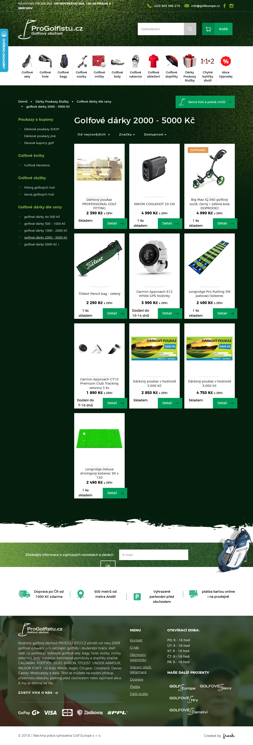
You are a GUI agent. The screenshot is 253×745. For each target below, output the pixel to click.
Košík (223, 29)
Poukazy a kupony (35, 119)
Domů (22, 101)
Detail (112, 223)
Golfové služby (32, 178)
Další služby (139, 694)
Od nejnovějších (94, 134)
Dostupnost (155, 134)
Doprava (136, 679)
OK (108, 566)
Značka (127, 134)
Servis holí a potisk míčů (206, 102)
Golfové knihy (31, 155)
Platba (135, 687)
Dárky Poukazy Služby (52, 101)
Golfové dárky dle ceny (94, 101)
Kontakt (136, 640)
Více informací (204, 724)
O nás (134, 647)
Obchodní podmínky (138, 657)
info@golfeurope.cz (205, 6)
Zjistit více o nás (35, 692)
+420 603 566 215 (167, 6)
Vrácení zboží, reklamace (141, 669)
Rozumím (214, 733)
